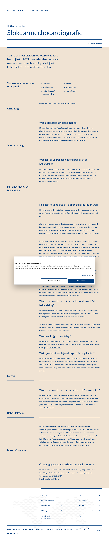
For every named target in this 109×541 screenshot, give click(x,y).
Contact (51, 495)
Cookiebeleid (39, 529)
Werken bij (89, 500)
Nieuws (89, 506)
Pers (89, 516)
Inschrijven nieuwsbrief (89, 511)
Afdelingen (11, 10)
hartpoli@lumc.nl (54, 479)
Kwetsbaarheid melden (63, 529)
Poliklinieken (51, 506)
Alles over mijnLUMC (51, 500)
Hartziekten (22, 10)
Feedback (96, 530)
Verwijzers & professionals (51, 517)
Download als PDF (96, 43)
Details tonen (86, 275)
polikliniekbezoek (55, 348)
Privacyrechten (27, 529)
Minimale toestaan (54, 281)
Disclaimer (50, 529)
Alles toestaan (81, 281)
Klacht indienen (12, 533)
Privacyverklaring (13, 529)
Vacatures (89, 495)
